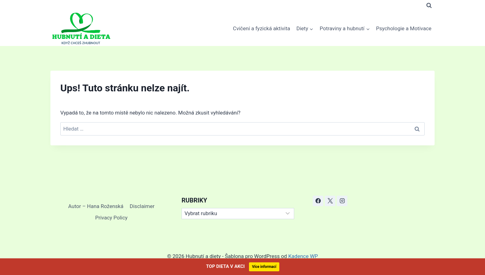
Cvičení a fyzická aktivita (261, 28)
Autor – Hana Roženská (95, 206)
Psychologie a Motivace (403, 28)
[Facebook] (318, 201)
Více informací (264, 267)
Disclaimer (142, 206)
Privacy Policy (111, 218)
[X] (330, 201)
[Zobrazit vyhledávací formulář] (429, 5)
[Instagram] (342, 201)
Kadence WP (303, 256)
